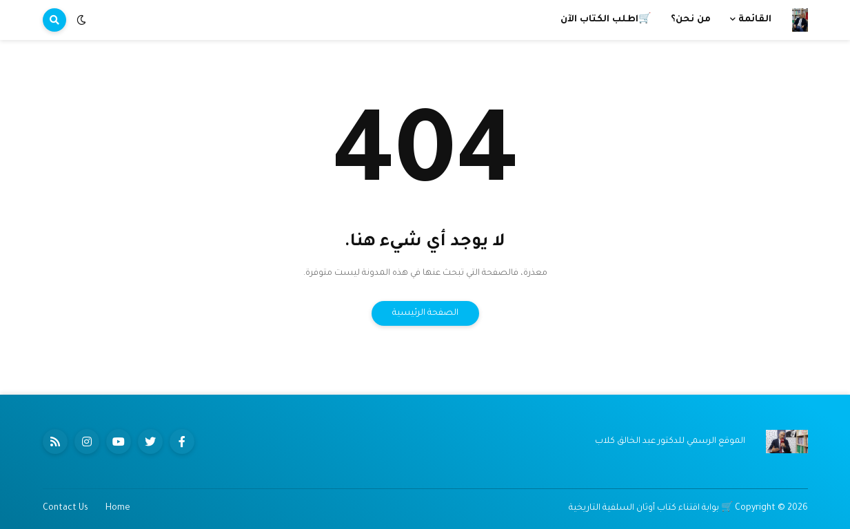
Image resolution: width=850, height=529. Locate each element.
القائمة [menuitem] (754, 19)
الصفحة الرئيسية (425, 313)
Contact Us (65, 508)
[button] (81, 20)
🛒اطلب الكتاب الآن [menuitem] (605, 19)
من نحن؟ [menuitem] (691, 19)
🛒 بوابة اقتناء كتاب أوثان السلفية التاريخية (651, 508)
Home (117, 508)
